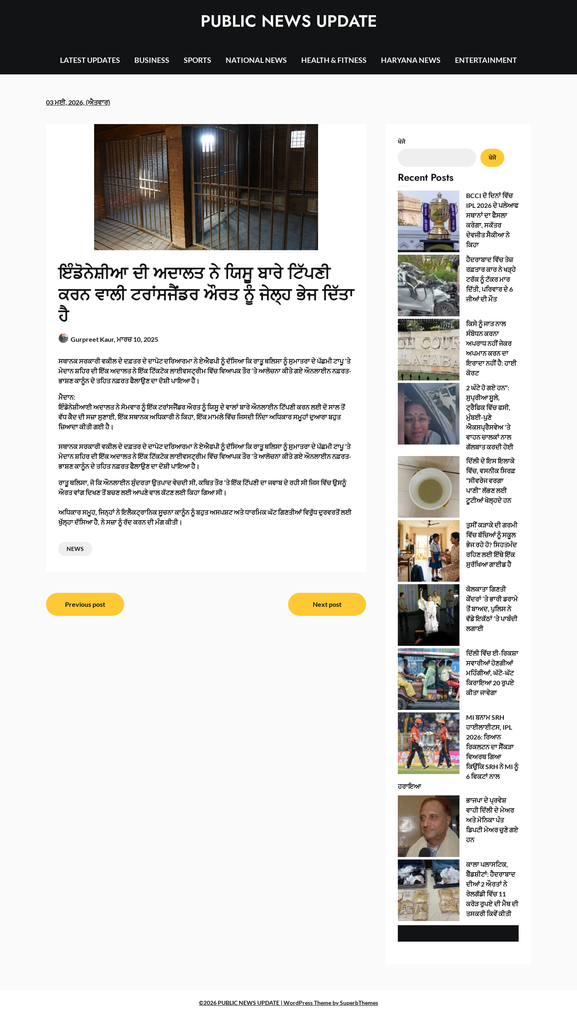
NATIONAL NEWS (256, 60)
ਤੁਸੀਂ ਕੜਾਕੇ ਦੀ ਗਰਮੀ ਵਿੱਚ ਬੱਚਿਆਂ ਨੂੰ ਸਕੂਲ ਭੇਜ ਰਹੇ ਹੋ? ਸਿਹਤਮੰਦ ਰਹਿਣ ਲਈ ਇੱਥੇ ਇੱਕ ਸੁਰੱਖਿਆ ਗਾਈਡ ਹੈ (491, 544)
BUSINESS (151, 60)
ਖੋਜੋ (401, 141)
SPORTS (197, 60)
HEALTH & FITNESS (334, 60)
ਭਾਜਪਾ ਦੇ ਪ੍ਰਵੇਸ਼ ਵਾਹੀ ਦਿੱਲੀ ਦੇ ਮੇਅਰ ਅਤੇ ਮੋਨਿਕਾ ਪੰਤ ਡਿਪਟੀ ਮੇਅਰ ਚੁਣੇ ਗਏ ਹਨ (492, 819)
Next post (327, 604)
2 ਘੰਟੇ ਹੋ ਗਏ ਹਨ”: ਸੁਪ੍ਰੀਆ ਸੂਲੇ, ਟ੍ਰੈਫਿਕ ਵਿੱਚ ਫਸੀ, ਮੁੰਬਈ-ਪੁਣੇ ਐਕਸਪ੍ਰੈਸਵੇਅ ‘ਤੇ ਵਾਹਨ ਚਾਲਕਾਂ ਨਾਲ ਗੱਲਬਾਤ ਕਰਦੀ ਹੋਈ (489, 417)
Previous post (85, 604)
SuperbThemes (359, 1002)
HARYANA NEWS (411, 60)
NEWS (75, 548)
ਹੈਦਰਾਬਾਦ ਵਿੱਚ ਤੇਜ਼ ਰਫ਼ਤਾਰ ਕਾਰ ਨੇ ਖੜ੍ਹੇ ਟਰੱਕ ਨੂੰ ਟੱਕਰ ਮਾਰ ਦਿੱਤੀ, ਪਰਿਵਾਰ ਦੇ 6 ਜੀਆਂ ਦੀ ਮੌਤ (491, 279)
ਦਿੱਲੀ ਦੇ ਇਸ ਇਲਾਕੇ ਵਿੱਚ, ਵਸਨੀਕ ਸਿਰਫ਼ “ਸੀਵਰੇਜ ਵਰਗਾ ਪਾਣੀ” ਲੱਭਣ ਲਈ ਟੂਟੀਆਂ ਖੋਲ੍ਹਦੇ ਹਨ (490, 480)
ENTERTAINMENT (486, 60)
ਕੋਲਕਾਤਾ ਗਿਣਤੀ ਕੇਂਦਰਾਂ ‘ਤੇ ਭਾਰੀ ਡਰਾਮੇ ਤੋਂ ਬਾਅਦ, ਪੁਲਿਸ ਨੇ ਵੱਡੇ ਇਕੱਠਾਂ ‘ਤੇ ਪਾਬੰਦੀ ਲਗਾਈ (492, 608)
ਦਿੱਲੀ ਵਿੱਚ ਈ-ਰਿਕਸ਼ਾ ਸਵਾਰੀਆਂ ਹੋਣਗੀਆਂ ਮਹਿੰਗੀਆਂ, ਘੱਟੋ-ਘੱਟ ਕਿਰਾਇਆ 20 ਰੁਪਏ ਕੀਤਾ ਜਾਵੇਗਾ (492, 672)
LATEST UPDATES (90, 60)
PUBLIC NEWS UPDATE (289, 21)
